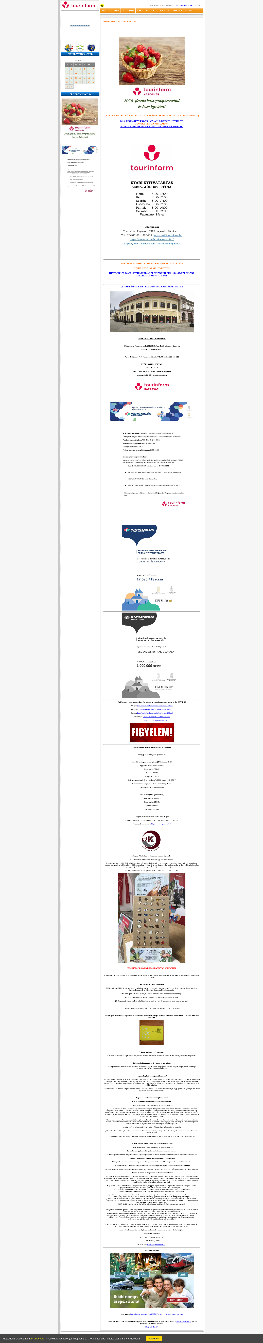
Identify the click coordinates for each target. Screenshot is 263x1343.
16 (71, 78)
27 (89, 82)
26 (84, 82)
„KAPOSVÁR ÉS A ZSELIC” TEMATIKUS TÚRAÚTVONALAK (151, 286)
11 (80, 73)
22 (67, 82)
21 (93, 78)
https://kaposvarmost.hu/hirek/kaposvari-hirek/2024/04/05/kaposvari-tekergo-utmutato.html (152, 274)
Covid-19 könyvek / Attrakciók (156, 720)
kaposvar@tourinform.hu (156, 1244)
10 (76, 73)
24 (76, 82)
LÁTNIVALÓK (128, 11)
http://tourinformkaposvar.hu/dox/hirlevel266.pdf (155, 713)
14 (93, 73)
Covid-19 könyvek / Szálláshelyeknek (156, 717)
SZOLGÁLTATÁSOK (145, 11)
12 (84, 73)
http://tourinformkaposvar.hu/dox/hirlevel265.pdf (154, 709)
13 (89, 73)
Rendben (154, 1338)
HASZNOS (177, 11)
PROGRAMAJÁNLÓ (110, 11)
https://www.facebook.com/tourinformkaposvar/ (151, 126)
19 (84, 78)
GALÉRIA (189, 11)
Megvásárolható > (151, 1327)
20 (89, 78)
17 (76, 78)
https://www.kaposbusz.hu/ (161, 824)
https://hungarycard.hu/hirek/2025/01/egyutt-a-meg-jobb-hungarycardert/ (156, 1314)
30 (71, 86)
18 (80, 78)
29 (67, 86)
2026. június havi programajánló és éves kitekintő (151, 121)
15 (67, 78)
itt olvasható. (38, 1338)
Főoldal (154, 6)
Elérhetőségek (184, 6)
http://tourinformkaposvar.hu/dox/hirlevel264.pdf (154, 706)
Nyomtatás (168, 6)
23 (71, 82)
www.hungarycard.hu (183, 1321)
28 (93, 82)
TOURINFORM (163, 11)
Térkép (199, 6)
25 (80, 82)
